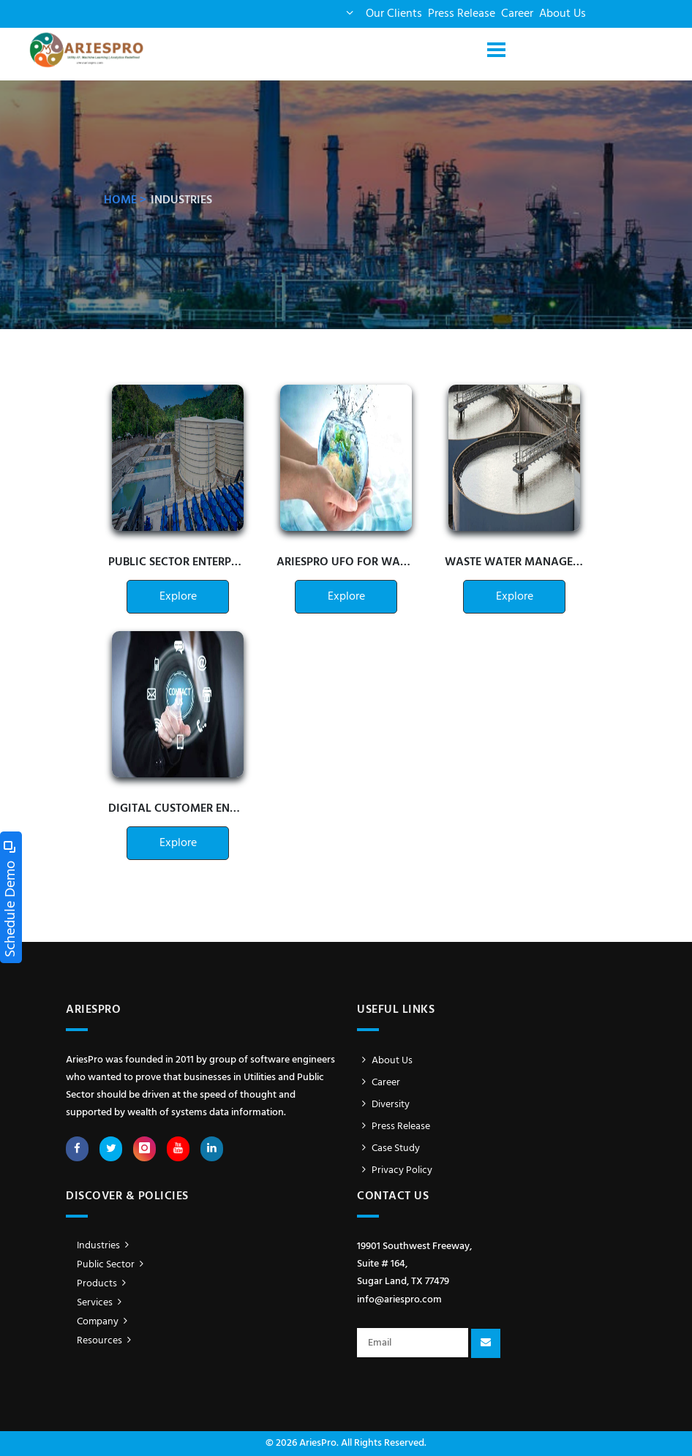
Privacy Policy (394, 1170)
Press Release (461, 14)
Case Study (388, 1148)
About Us (562, 14)
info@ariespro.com (399, 1299)
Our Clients (394, 14)
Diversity (383, 1104)
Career (517, 14)
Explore (178, 596)
